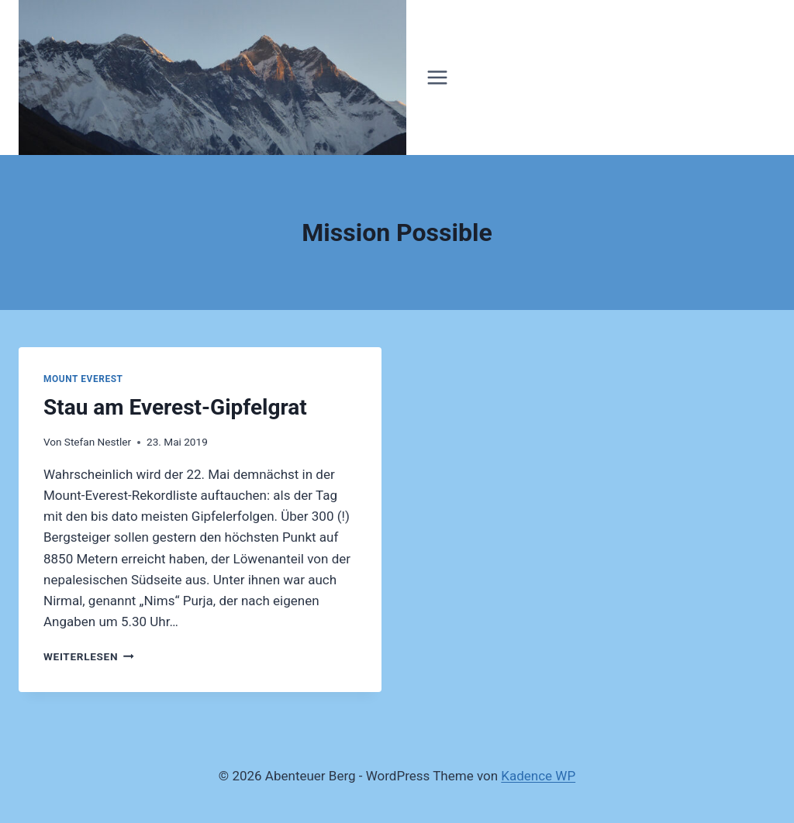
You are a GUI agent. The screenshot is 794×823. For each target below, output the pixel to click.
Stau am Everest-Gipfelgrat (175, 407)
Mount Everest (83, 379)
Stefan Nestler (97, 442)
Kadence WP (538, 775)
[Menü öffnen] (437, 77)
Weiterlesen (88, 656)
